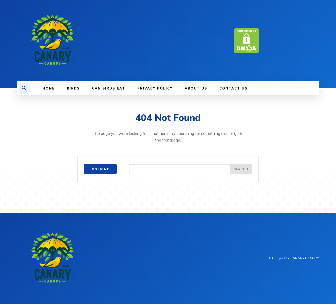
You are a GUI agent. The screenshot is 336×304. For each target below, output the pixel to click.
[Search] (241, 169)
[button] (24, 88)
